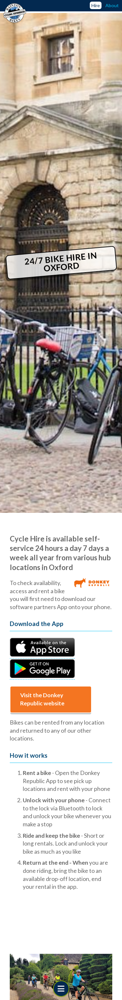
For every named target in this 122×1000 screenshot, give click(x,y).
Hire (95, 5)
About (112, 5)
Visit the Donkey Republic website (42, 699)
